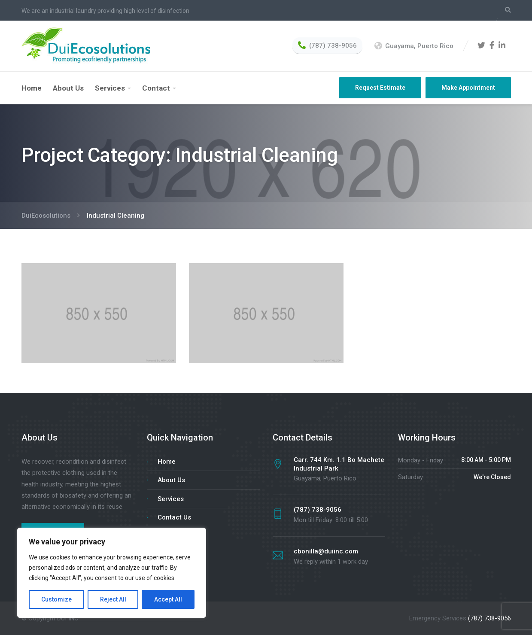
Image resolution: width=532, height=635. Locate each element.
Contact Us (174, 517)
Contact (156, 88)
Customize (56, 599)
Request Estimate (380, 87)
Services (110, 88)
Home (31, 88)
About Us (68, 88)
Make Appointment (468, 87)
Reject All (113, 599)
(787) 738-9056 (489, 618)
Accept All (168, 599)
